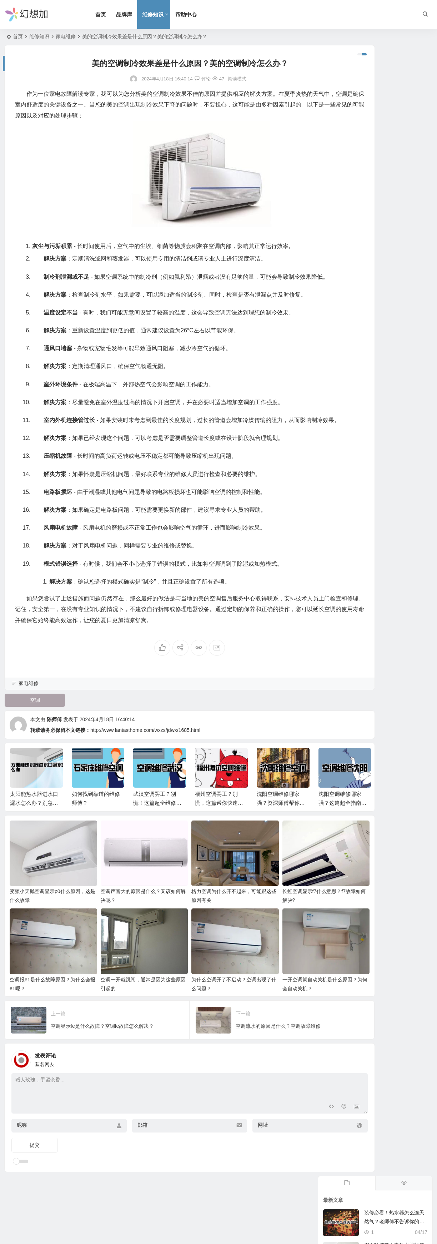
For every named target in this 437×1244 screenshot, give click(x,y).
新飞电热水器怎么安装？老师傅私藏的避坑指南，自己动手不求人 (394, 156)
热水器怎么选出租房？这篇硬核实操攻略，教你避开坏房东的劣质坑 (394, 286)
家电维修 (66, 36)
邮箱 (122, 1165)
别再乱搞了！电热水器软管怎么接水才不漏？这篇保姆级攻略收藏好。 (394, 123)
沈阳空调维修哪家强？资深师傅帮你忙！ (278, 866)
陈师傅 (54, 782)
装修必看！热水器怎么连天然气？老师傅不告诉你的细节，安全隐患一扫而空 (394, 91)
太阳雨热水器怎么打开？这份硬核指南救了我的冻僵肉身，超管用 (394, 221)
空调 (30, 763)
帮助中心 (202, 14)
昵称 (22, 1165)
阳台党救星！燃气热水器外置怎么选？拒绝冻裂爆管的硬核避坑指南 (394, 188)
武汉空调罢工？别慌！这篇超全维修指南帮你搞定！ (157, 866)
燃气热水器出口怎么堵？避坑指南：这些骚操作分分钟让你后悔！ (394, 318)
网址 (223, 1165)
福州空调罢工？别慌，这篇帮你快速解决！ (219, 866)
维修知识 (169, 14)
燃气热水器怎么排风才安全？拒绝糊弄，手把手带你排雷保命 (394, 253)
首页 (116, 14)
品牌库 (140, 14)
